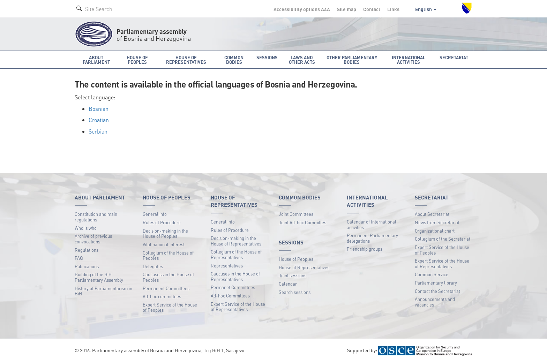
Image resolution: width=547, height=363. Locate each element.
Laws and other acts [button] (302, 59)
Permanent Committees (166, 288)
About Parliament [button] (96, 59)
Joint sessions (292, 275)
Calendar (288, 284)
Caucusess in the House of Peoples (168, 277)
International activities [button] (408, 59)
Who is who (86, 228)
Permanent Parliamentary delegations (372, 238)
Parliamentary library (436, 283)
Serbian (98, 131)
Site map (346, 9)
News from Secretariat (437, 222)
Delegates (153, 266)
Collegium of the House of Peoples (168, 255)
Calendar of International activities (371, 224)
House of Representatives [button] (186, 59)
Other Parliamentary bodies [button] (352, 59)
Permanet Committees (233, 287)
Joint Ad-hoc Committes (302, 222)
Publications (87, 266)
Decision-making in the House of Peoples (165, 233)
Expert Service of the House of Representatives (238, 306)
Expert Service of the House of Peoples (170, 307)
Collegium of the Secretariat (442, 239)
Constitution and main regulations (96, 216)
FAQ (79, 258)
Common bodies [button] (233, 59)
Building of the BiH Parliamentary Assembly (99, 277)
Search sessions (294, 292)
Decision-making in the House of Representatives (236, 241)
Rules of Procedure (162, 222)
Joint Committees (296, 214)
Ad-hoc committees (162, 296)
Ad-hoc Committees (230, 295)
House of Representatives (304, 267)
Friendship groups (364, 249)
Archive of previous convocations (93, 238)
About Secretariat (432, 214)
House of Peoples (296, 259)
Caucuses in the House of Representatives (235, 276)
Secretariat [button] (454, 57)
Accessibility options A (302, 9)
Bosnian (98, 108)
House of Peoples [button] (137, 59)
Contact (371, 9)
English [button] (425, 9)
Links (393, 9)
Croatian (99, 119)
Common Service (431, 274)
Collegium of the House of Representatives (236, 254)
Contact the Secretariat (437, 291)
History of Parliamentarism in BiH (103, 291)
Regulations (86, 250)
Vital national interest (164, 244)
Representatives (227, 266)
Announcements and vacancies (435, 302)
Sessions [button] (267, 57)
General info (155, 214)
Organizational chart (435, 231)
